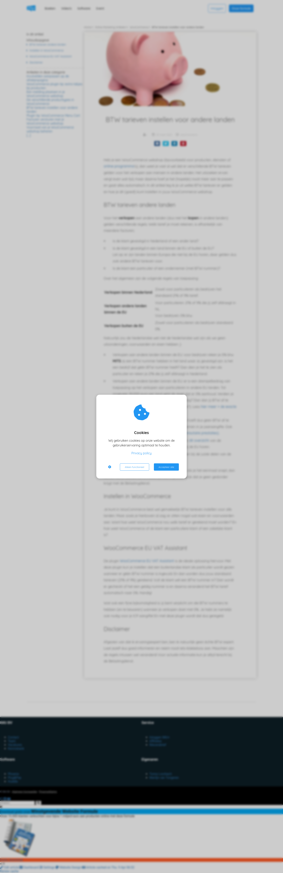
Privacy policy (141, 453)
